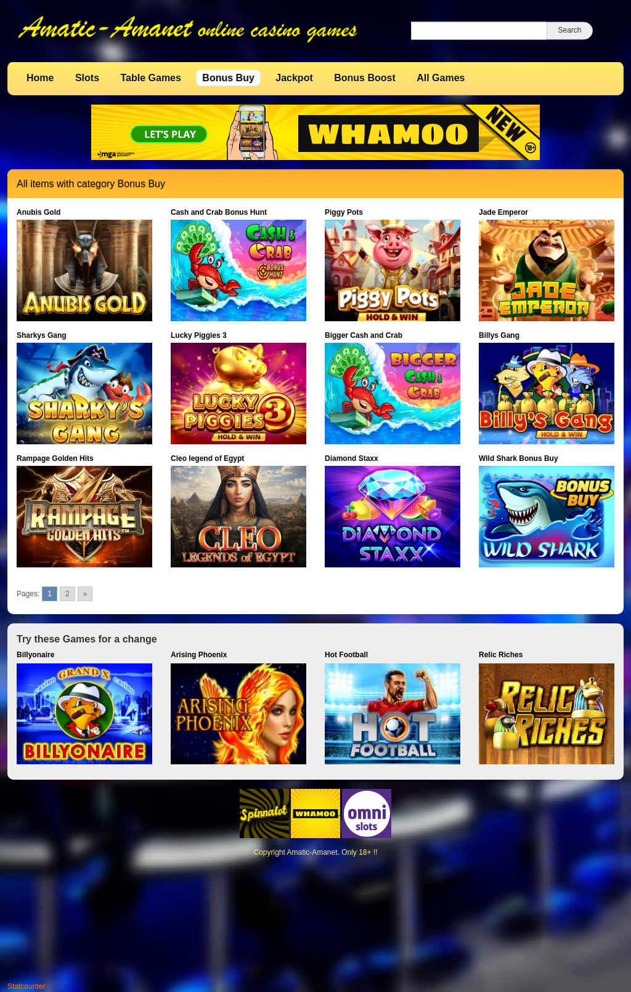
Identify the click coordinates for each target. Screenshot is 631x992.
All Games (441, 78)
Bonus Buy (228, 78)
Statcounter (26, 986)
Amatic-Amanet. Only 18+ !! (332, 852)
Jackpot (293, 78)
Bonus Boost (365, 78)
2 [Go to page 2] (67, 594)
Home (40, 78)
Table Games (150, 78)
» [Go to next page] (85, 594)
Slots (87, 78)
